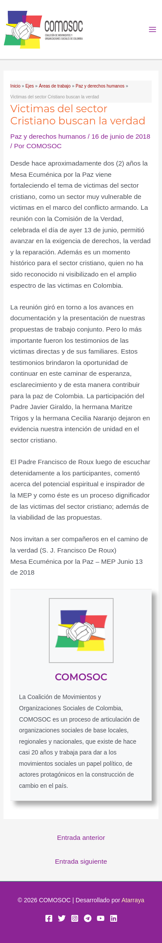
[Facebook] (49, 918)
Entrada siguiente (81, 861)
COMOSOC (81, 677)
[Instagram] (75, 918)
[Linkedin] (114, 918)
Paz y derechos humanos (48, 136)
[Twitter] (62, 918)
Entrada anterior (81, 837)
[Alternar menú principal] (152, 29)
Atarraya (132, 900)
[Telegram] (88, 918)
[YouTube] (101, 918)
